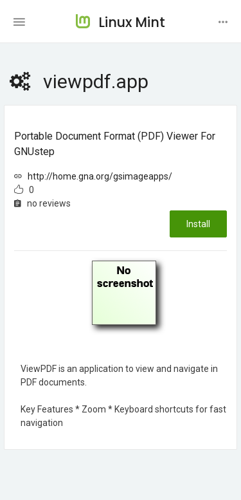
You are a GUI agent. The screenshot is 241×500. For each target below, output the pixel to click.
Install (198, 224)
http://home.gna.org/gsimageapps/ (100, 176)
